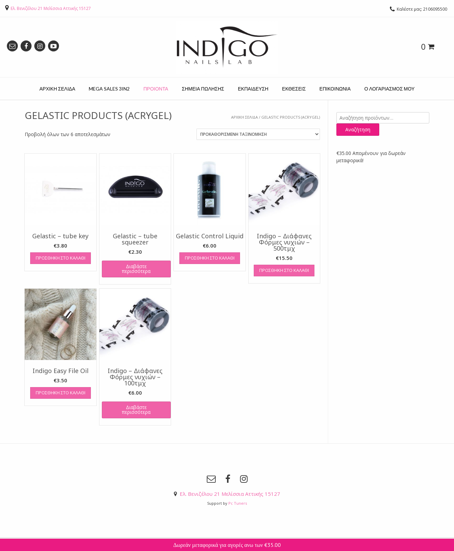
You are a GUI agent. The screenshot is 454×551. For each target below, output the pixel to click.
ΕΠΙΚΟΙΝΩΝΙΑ (335, 89)
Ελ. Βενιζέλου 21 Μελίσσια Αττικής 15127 (51, 8)
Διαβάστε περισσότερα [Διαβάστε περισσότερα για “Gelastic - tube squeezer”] (136, 268)
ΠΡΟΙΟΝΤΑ (155, 89)
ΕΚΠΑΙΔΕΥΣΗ (253, 89)
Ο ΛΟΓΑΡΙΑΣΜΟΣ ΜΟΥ (390, 89)
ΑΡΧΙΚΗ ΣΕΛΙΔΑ (57, 89)
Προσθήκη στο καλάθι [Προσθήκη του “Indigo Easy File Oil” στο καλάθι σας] (60, 393)
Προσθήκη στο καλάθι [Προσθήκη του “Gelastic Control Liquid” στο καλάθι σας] (210, 258)
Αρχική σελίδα (244, 117)
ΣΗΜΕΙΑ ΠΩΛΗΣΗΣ (203, 89)
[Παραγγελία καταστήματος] (258, 134)
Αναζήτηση (357, 129)
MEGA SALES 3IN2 (109, 89)
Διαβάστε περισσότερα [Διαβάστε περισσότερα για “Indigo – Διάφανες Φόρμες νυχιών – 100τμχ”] (136, 409)
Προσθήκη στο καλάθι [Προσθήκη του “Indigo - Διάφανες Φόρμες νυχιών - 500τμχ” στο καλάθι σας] (284, 270)
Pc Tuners (237, 503)
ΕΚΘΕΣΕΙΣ (294, 89)
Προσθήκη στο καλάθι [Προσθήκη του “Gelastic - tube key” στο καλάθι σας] (60, 258)
